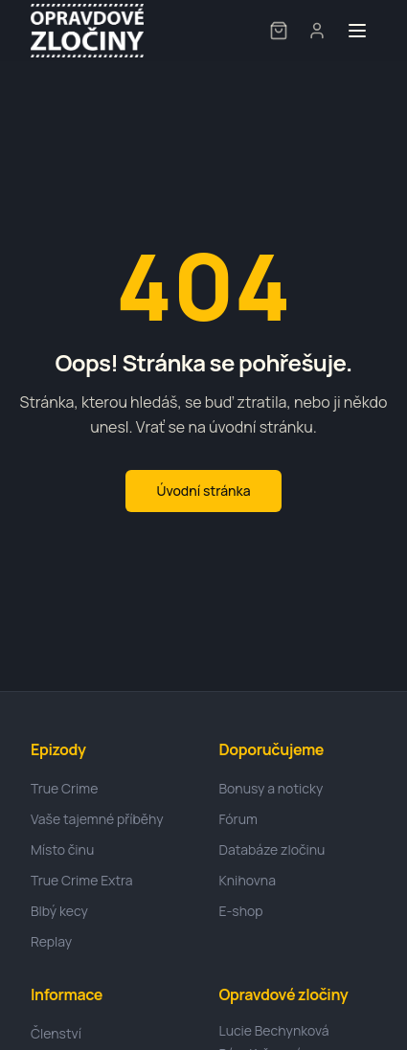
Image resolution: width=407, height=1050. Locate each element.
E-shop (241, 911)
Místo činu (62, 849)
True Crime (64, 788)
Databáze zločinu (272, 849)
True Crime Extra (82, 880)
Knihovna (247, 880)
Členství (56, 1033)
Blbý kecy (59, 911)
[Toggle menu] (357, 30)
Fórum (238, 819)
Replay (51, 941)
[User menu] (317, 30)
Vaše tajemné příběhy (97, 819)
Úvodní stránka (203, 490)
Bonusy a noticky (271, 788)
